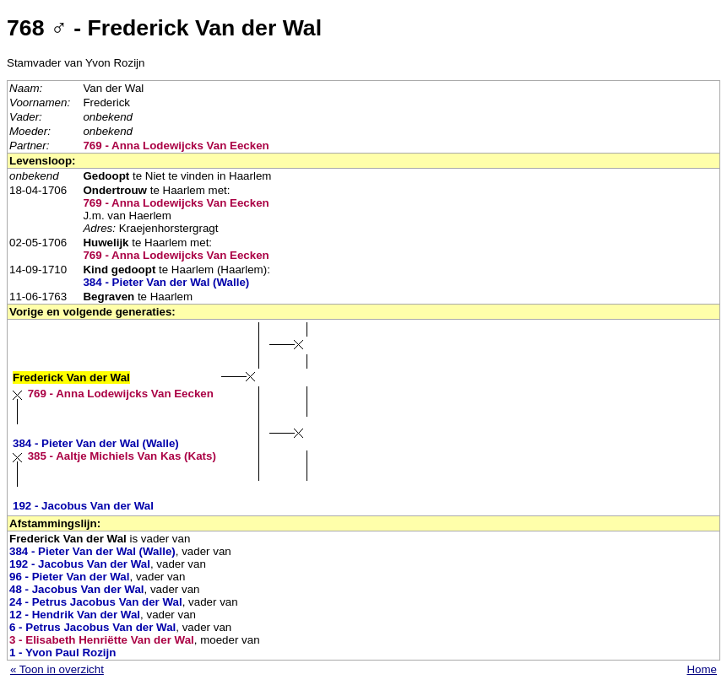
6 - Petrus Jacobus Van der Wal (92, 627)
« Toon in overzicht (57, 669)
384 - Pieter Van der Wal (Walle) (166, 282)
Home (701, 669)
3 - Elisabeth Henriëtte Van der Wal (101, 640)
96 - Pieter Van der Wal (69, 576)
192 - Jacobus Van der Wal (83, 505)
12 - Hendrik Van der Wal (74, 614)
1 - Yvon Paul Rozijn (62, 652)
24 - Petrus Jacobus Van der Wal (95, 602)
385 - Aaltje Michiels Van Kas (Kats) (122, 456)
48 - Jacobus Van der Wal (76, 589)
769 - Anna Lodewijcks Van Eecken (176, 145)
